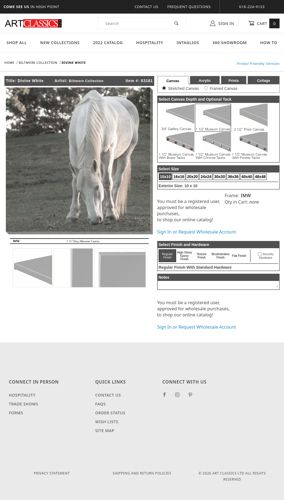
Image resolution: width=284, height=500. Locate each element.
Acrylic (205, 80)
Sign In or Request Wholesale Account (196, 232)
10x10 (165, 176)
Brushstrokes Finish (220, 255)
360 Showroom (229, 42)
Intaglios (188, 42)
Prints (234, 80)
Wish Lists (106, 421)
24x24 (206, 176)
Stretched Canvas (183, 88)
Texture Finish (202, 255)
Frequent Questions (189, 6)
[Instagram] (179, 396)
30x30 (219, 176)
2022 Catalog (108, 42)
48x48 (260, 176)
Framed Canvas (223, 88)
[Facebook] (166, 396)
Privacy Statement (52, 473)
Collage (263, 80)
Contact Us (146, 6)
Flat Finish (239, 255)
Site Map (104, 430)
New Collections (60, 42)
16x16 (178, 176)
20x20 (192, 176)
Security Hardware (266, 256)
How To (268, 42)
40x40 (246, 176)
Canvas (172, 81)
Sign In (222, 23)
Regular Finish (167, 255)
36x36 (233, 176)
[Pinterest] (192, 396)
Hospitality (149, 42)
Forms (16, 412)
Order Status (110, 412)
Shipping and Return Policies (142, 473)
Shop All (17, 42)
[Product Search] (132, 23)
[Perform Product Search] (176, 23)
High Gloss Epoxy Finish (184, 256)
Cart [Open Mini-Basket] (264, 23)
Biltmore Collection (86, 81)
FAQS (100, 404)
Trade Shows (23, 404)
